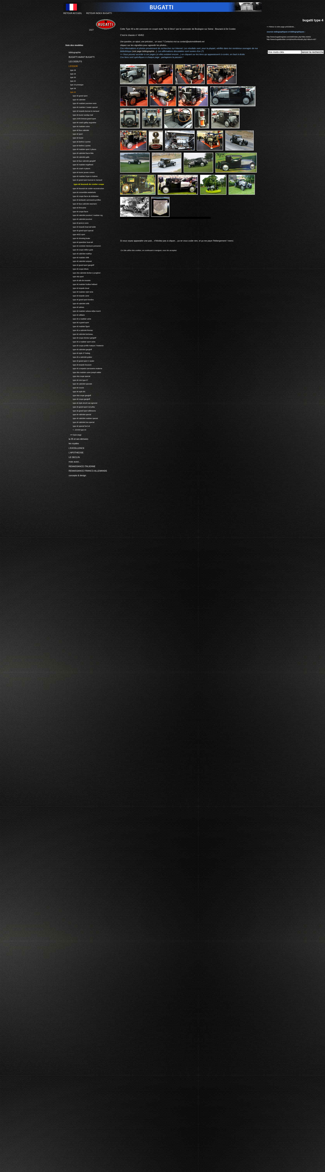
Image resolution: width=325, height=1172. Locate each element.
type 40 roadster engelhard (79, 164)
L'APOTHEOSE (74, 452)
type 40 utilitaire (75, 314)
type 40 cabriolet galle (77, 156)
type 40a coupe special (77, 375)
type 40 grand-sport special (79, 230)
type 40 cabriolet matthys (78, 253)
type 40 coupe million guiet (79, 249)
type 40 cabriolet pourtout (78, 218)
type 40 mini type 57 (76, 379)
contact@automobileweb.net (192, 42)
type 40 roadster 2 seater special (81, 106)
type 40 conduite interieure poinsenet (83, 245)
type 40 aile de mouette (77, 280)
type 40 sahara (74, 306)
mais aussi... (73, 461)
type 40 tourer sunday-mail (79, 114)
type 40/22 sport (75, 234)
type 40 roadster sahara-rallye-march (83, 310)
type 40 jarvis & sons (77, 222)
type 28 (70, 69)
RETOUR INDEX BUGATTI (99, 13)
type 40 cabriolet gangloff (78, 349)
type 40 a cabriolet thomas (79, 329)
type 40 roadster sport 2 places (80, 148)
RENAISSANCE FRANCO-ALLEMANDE (86, 470)
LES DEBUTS (73, 61)
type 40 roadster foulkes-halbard (81, 283)
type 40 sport (74, 133)
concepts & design (75, 474)
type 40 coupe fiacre (76, 211)
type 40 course (74, 387)
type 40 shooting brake (77, 237)
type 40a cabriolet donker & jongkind (82, 272)
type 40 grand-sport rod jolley (80, 406)
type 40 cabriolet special (78, 414)
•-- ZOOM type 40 (75, 429)
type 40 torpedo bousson (78, 364)
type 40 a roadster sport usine (80, 341)
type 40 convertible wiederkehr (80, 191)
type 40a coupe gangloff (78, 395)
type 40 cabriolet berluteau (79, 333)
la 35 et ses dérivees (76, 438)
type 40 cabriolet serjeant (78, 260)
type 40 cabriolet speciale (78, 383)
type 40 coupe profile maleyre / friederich (84, 345)
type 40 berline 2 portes (78, 145)
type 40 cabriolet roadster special (81, 417)
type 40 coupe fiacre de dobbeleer (82, 195)
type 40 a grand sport (77, 322)
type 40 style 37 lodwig (77, 352)
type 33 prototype (74, 84)
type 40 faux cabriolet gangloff (80, 160)
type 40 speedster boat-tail (79, 241)
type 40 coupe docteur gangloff (80, 337)
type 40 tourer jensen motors (80, 172)
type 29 (70, 73)
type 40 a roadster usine (78, 318)
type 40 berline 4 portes (78, 141)
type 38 (70, 88)
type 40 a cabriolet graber (78, 356)
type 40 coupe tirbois (77, 268)
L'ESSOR (71, 65)
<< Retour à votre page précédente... (281, 27)
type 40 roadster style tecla (79, 291)
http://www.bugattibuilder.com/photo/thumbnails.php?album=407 (291, 39)
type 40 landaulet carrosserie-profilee (83, 199)
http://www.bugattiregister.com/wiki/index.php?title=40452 (289, 37)
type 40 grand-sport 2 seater (79, 360)
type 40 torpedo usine (77, 295)
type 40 (70, 91)
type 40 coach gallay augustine (80, 122)
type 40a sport (74, 276)
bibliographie (73, 52)
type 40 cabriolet (75, 99)
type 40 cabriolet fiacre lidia (79, 152)
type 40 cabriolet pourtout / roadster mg (83, 214)
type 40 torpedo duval (77, 287)
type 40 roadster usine (77, 126)
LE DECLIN (72, 456)
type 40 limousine (75, 207)
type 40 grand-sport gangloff (79, 264)
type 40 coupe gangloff (77, 398)
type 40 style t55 (75, 391)
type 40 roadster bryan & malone (81, 175)
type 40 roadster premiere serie (80, 102)
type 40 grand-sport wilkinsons (80, 410)
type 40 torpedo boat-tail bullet (80, 226)
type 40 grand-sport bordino (79, 299)
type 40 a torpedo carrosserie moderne (83, 368)
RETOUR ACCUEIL (72, 13)
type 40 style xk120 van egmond (81, 402)
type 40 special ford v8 (77, 425)
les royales (72, 443)
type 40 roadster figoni (77, 326)
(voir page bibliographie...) (144, 51)
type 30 (70, 77)
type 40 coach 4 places (77, 168)
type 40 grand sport (76, 95)
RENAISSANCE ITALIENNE (80, 465)
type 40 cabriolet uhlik (77, 303)
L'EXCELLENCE (74, 447)
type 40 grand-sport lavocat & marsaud (83, 179)
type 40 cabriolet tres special (79, 421)
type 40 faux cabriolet (77, 129)
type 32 (70, 80)
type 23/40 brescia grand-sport (80, 118)
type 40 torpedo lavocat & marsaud (82, 110)
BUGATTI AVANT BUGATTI (80, 56)
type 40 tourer (74, 137)
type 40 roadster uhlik (77, 257)
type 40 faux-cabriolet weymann (81, 203)
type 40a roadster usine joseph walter (83, 371)
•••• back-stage (73, 434)
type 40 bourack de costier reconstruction (84, 188)
